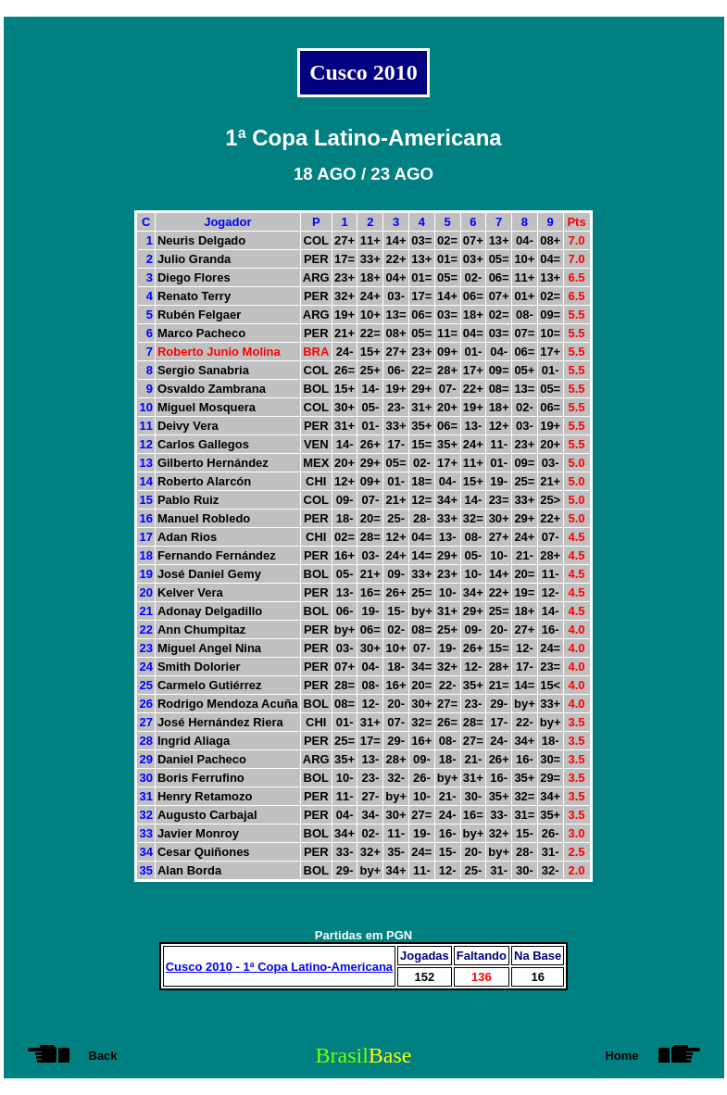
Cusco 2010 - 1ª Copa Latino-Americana (279, 967)
